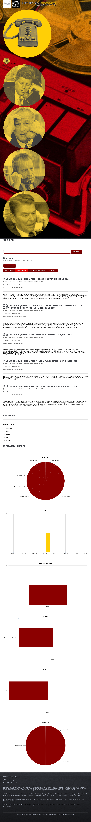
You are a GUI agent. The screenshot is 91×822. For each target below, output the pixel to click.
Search (76, 251)
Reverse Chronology (37, 270)
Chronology (21, 270)
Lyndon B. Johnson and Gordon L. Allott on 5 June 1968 (40, 334)
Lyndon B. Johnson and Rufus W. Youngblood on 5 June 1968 (43, 386)
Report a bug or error (12, 780)
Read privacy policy (11, 777)
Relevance (9, 270)
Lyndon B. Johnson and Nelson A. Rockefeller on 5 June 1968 (43, 361)
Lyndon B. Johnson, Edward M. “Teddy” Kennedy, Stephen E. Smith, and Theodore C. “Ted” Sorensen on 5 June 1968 (43, 306)
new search (9, 266)
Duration (52, 270)
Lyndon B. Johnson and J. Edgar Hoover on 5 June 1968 (39, 279)
